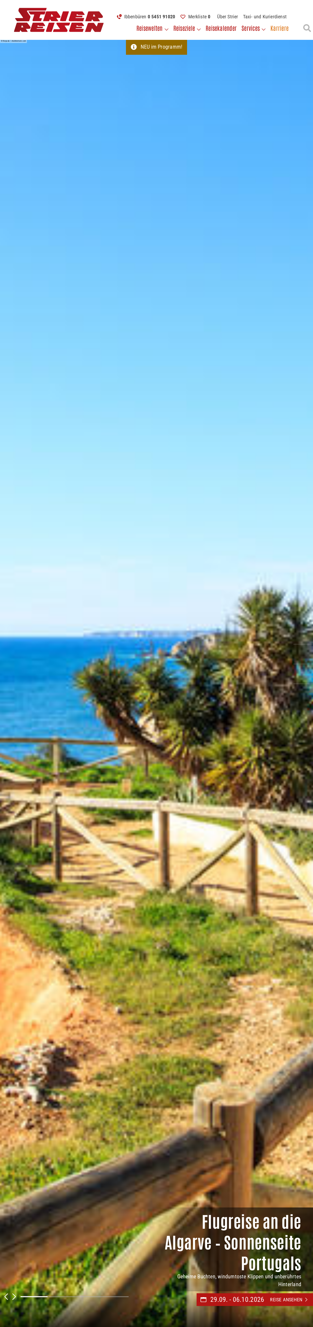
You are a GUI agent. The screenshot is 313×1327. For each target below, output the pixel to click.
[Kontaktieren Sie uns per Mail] (303, 654)
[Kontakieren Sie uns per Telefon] (303, 634)
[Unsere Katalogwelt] (303, 674)
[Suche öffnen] (307, 28)
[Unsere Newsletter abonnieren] (303, 693)
